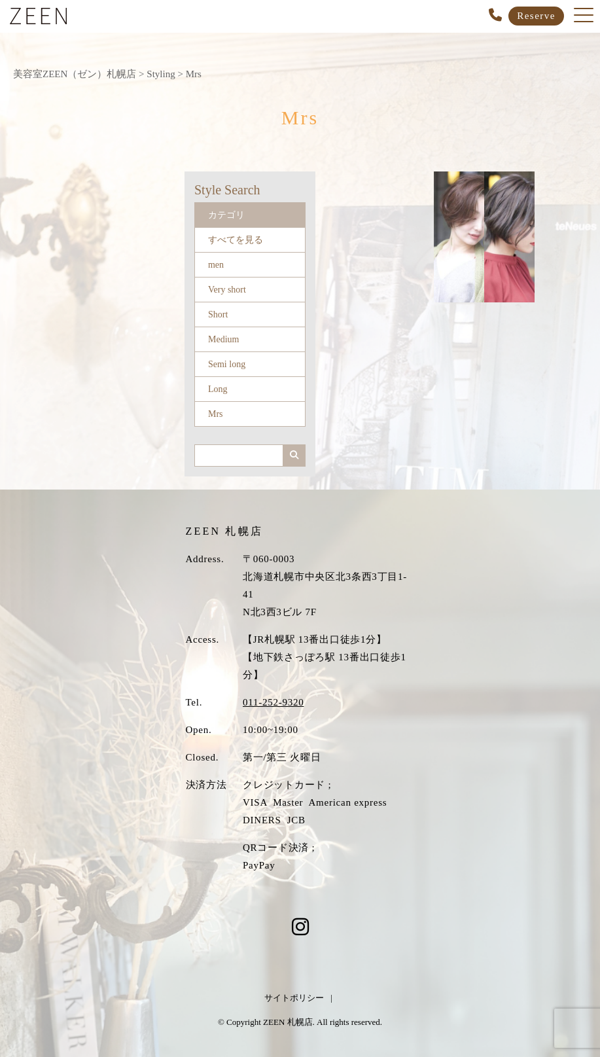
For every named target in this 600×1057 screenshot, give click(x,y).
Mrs (215, 414)
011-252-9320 (273, 702)
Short (218, 314)
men (216, 265)
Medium (223, 339)
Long (218, 389)
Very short (227, 290)
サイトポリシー (294, 998)
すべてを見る (235, 240)
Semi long (226, 364)
